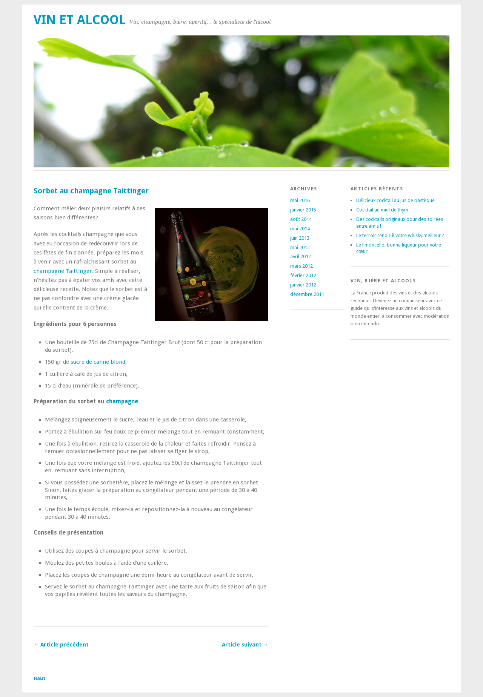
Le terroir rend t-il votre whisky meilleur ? (400, 235)
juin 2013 (299, 238)
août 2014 (301, 219)
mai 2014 (300, 228)
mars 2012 (301, 266)
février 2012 (303, 275)
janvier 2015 (303, 210)
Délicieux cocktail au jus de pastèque (395, 200)
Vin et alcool (80, 19)
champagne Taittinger (63, 271)
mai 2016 (300, 200)
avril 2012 (300, 256)
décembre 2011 (307, 294)
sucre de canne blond (98, 361)
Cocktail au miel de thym (382, 210)
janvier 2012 (303, 285)
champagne (122, 401)
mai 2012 (300, 247)
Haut (40, 678)
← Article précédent (61, 645)
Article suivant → (245, 645)
